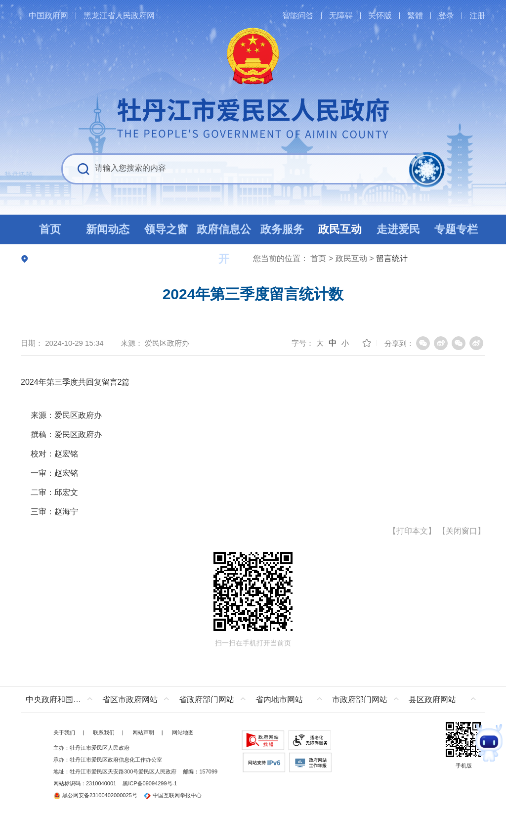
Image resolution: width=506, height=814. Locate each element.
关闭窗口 (461, 531)
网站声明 (143, 732)
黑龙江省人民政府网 (119, 15)
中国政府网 (48, 15)
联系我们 (104, 732)
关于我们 (64, 732)
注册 (477, 15)
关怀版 (380, 15)
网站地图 (183, 732)
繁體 (415, 15)
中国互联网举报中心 (173, 795)
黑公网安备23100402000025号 (95, 795)
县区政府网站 (432, 699)
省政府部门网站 (206, 699)
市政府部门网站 (359, 699)
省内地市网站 (279, 699)
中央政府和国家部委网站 (61, 699)
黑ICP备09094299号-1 (150, 783)
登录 (446, 15)
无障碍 (341, 15)
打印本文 (412, 531)
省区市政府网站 (130, 699)
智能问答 (298, 15)
